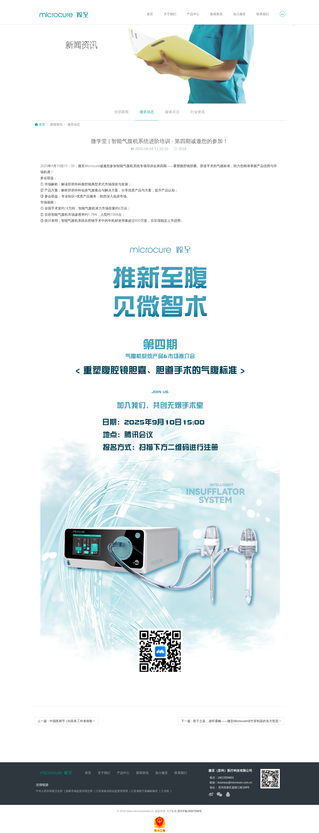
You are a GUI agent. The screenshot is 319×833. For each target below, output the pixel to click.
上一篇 (66, 721)
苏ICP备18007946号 (190, 811)
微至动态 (147, 112)
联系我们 (262, 14)
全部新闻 (121, 112)
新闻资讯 (216, 14)
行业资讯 (197, 112)
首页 (150, 14)
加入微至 (239, 14)
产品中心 (193, 14)
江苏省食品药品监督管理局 (112, 791)
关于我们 (170, 14)
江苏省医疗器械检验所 (144, 791)
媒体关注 (172, 112)
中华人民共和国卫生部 (49, 791)
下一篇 (231, 721)
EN (282, 14)
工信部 (165, 791)
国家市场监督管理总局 (79, 791)
